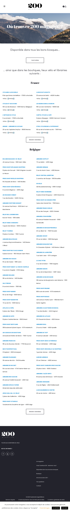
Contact (38, 488)
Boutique (38, 476)
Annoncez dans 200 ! (42, 480)
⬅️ (13, 112)
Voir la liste (35, 63)
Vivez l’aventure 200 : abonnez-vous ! (46, 468)
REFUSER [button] (64, 508)
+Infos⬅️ (11, 101)
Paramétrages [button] (45, 508)
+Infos (11, 112)
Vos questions (40, 484)
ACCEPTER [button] (56, 508)
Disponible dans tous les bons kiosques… (47, 472)
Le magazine (39, 464)
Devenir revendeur (35, 142)
